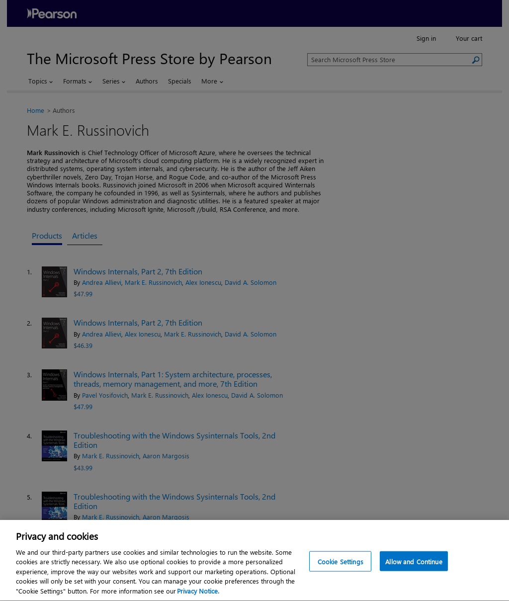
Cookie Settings (340, 563)
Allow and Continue (413, 563)
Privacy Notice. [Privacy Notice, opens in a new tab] (198, 593)
